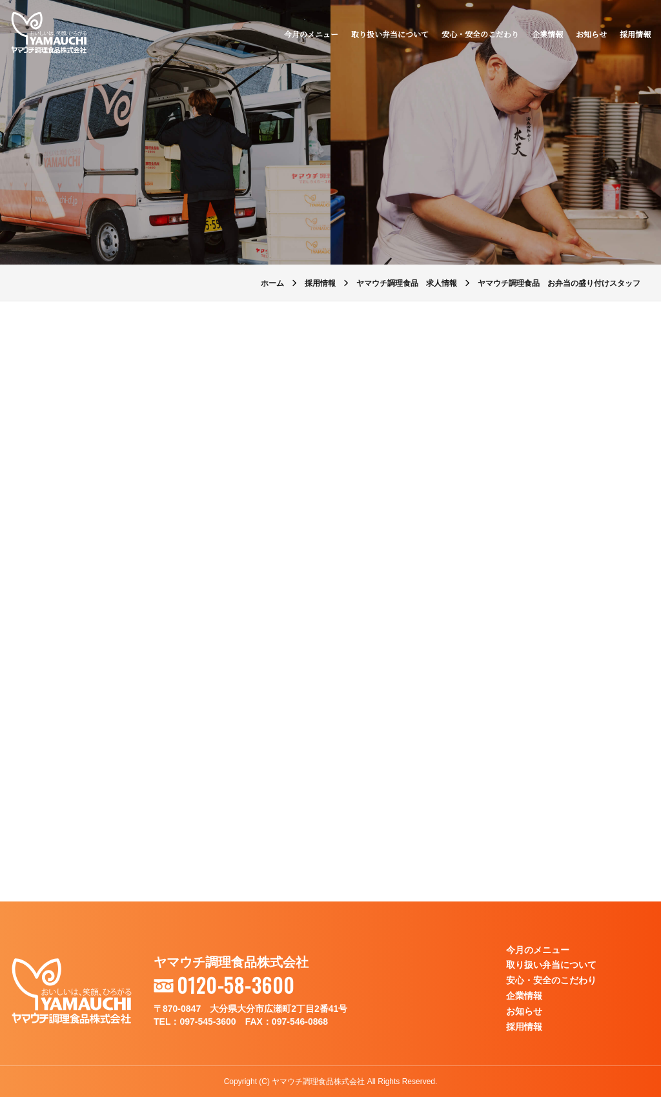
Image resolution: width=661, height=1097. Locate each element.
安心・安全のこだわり (480, 33)
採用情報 (635, 33)
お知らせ (591, 33)
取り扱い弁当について (390, 33)
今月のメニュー (311, 33)
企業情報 (547, 33)
